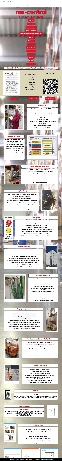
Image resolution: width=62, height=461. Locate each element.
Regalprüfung (42, 105)
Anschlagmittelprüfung (43, 275)
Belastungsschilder (14, 136)
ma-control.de (33, 89)
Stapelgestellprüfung (23, 309)
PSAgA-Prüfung (22, 191)
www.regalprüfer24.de (17, 7)
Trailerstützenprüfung (40, 365)
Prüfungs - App (38, 425)
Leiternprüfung (36, 217)
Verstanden (42, 459)
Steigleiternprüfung (24, 246)
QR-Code (35, 391)
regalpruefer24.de (33, 87)
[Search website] (58, 5)
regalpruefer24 (7, 1)
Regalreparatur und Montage (39, 166)
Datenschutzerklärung (49, 459)
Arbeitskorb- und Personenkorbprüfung (39, 339)
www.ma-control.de (45, 7)
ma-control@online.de (32, 86)
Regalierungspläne (24, 406)
